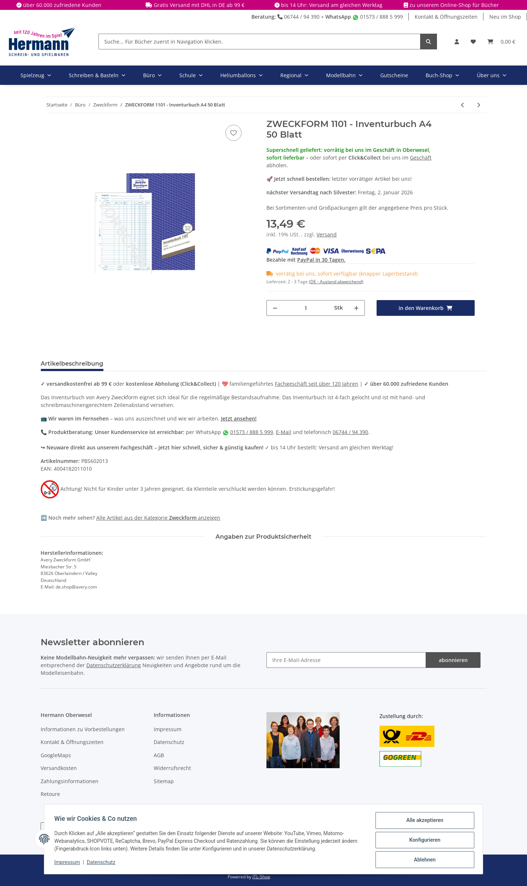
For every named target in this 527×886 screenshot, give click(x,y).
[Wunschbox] (473, 41)
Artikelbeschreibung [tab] (72, 363)
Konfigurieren (422, 841)
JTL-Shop (261, 877)
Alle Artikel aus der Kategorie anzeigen (158, 517)
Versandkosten (59, 767)
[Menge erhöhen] (356, 307)
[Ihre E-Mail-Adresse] (346, 660)
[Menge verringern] (275, 307)
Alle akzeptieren (422, 822)
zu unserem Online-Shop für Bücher (454, 4)
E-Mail (283, 432)
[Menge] (306, 307)
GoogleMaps (56, 755)
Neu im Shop (505, 16)
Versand (327, 234)
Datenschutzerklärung (113, 665)
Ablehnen (423, 860)
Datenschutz (169, 742)
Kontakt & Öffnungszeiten (446, 16)
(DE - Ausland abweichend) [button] (336, 281)
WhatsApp (338, 16)
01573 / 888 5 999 (377, 16)
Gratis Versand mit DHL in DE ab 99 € (199, 4)
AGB (159, 755)
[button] (457, 41)
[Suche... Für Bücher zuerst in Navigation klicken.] (259, 41)
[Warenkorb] (501, 41)
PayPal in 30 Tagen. (321, 259)
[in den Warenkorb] (426, 308)
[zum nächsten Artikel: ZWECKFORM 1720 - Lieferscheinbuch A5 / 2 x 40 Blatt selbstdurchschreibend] (478, 105)
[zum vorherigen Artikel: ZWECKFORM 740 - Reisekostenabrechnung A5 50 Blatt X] (463, 105)
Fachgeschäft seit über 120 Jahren (316, 383)
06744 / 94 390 (298, 16)
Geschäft (420, 157)
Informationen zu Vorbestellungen (83, 729)
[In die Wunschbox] (233, 133)
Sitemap (164, 781)
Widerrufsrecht (172, 767)
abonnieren (453, 660)
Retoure (50, 793)
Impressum (168, 729)
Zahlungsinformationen (69, 781)
